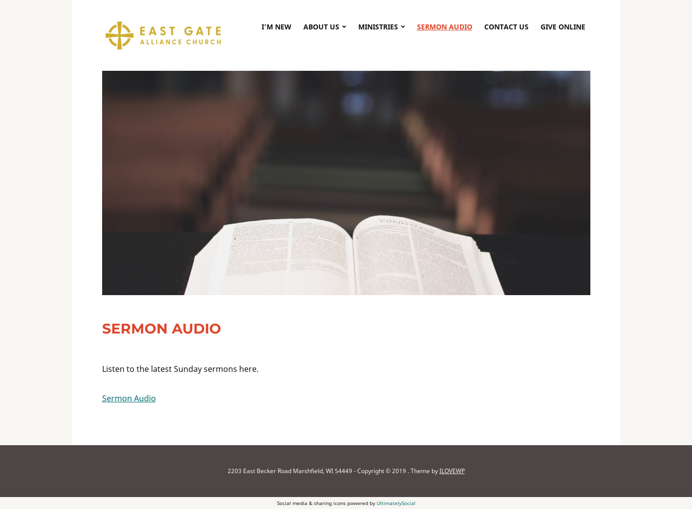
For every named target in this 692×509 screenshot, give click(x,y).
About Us (321, 26)
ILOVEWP (452, 471)
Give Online (563, 26)
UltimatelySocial (396, 503)
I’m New (276, 26)
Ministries (378, 26)
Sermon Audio (444, 26)
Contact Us (506, 26)
